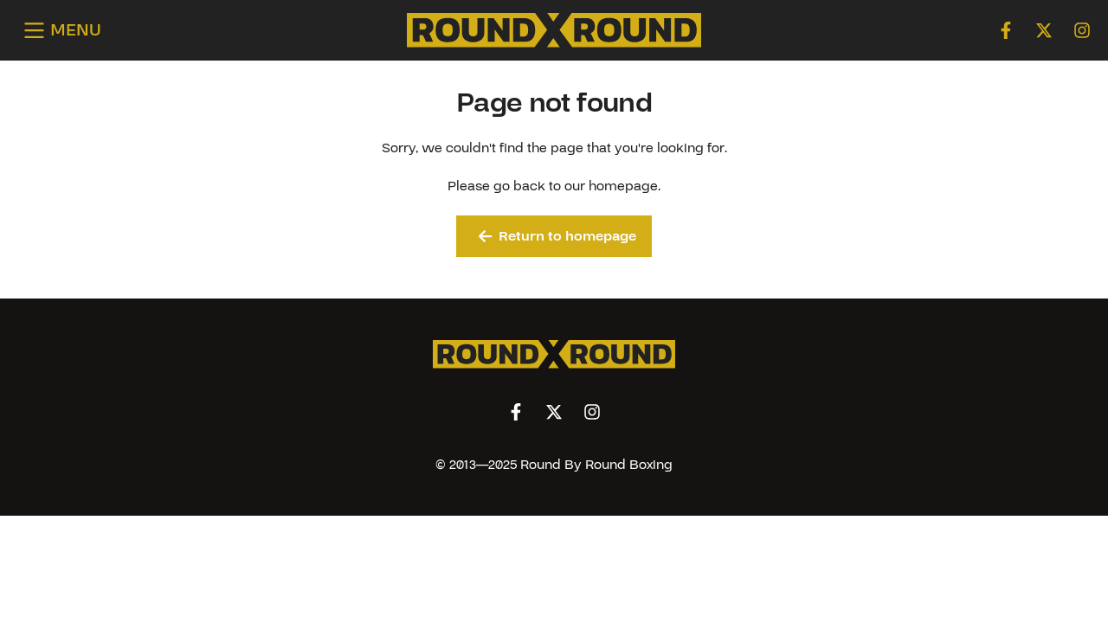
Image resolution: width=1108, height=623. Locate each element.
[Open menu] (59, 31)
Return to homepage (558, 236)
